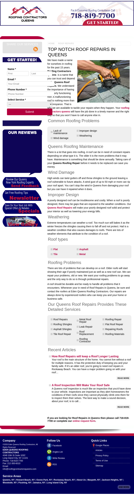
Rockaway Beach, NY (65, 480)
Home (11, 29)
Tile (55, 254)
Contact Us (120, 29)
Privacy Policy (102, 455)
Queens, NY (9, 480)
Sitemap (99, 465)
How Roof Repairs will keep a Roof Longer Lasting (85, 356)
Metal (82, 254)
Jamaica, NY (39, 482)
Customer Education (79, 29)
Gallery (102, 29)
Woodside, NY (10, 482)
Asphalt (83, 249)
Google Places (102, 445)
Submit (29, 111)
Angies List (58, 452)
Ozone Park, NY (44, 480)
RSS (55, 464)
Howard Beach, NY (25, 480)
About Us (29, 29)
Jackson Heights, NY (112, 480)
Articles (98, 450)
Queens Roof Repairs (59, 207)
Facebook (57, 445)
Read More (123, 378)
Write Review (59, 458)
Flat (55, 249)
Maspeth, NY (94, 480)
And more (124, 487)
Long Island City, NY (57, 482)
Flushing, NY (25, 482)
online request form (84, 421)
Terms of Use (101, 460)
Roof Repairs (66, 43)
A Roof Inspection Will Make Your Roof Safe (81, 385)
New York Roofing (51, 29)
